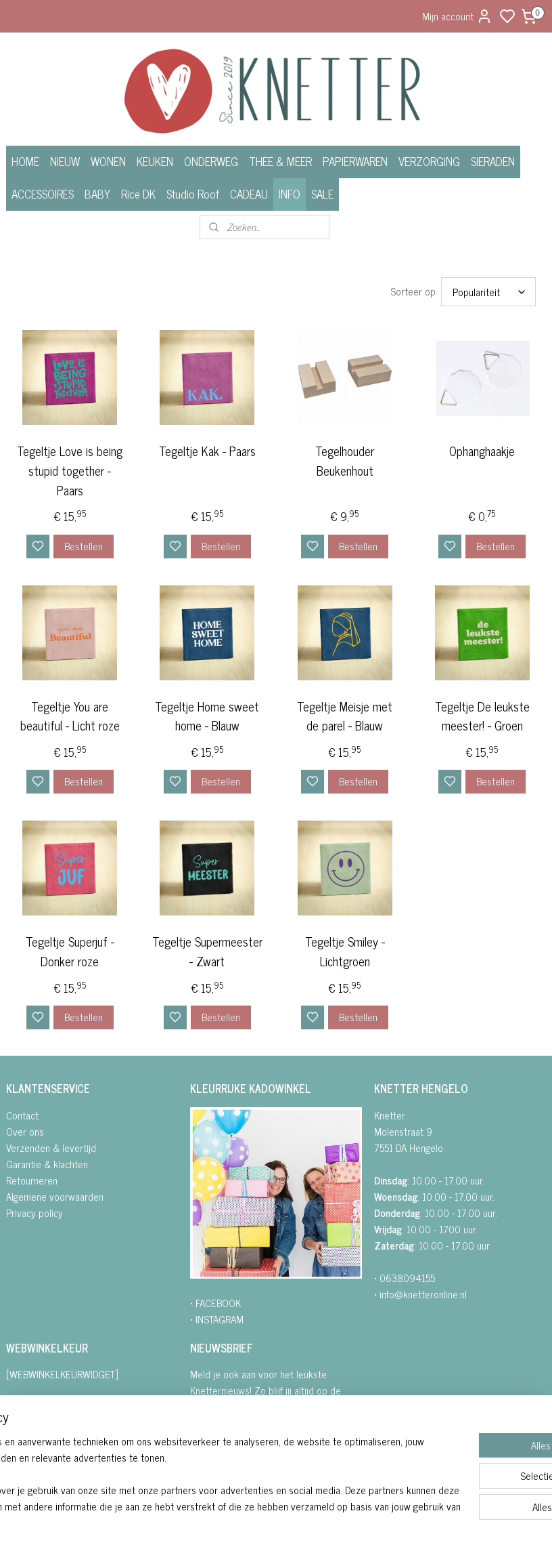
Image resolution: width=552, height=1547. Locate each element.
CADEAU (249, 193)
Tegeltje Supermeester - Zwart (207, 951)
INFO (289, 193)
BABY (97, 193)
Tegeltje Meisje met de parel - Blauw (344, 715)
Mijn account (457, 15)
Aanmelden (223, 1457)
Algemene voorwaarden (55, 1196)
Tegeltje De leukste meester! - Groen (482, 715)
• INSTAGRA (213, 1319)
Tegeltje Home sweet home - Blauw (207, 715)
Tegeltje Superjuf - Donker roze (70, 951)
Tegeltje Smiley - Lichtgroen (345, 951)
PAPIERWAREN (355, 161)
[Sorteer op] (488, 292)
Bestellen (83, 545)
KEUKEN (155, 161)
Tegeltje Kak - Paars (207, 451)
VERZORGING (429, 161)
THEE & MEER (280, 161)
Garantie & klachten (47, 1163)
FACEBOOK (218, 1302)
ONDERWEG (211, 161)
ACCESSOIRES (43, 193)
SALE (322, 193)
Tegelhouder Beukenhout (344, 460)
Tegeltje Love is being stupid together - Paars (69, 470)
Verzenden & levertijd (51, 1147)
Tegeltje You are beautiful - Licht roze (70, 715)
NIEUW (65, 161)
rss (344, 1522)
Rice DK (138, 193)
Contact (22, 1115)
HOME (25, 161)
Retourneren (32, 1180)
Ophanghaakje (482, 451)
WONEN (108, 161)
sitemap (324, 1522)
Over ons (25, 1131)
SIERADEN (493, 161)
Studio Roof (192, 193)
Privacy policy (34, 1212)
